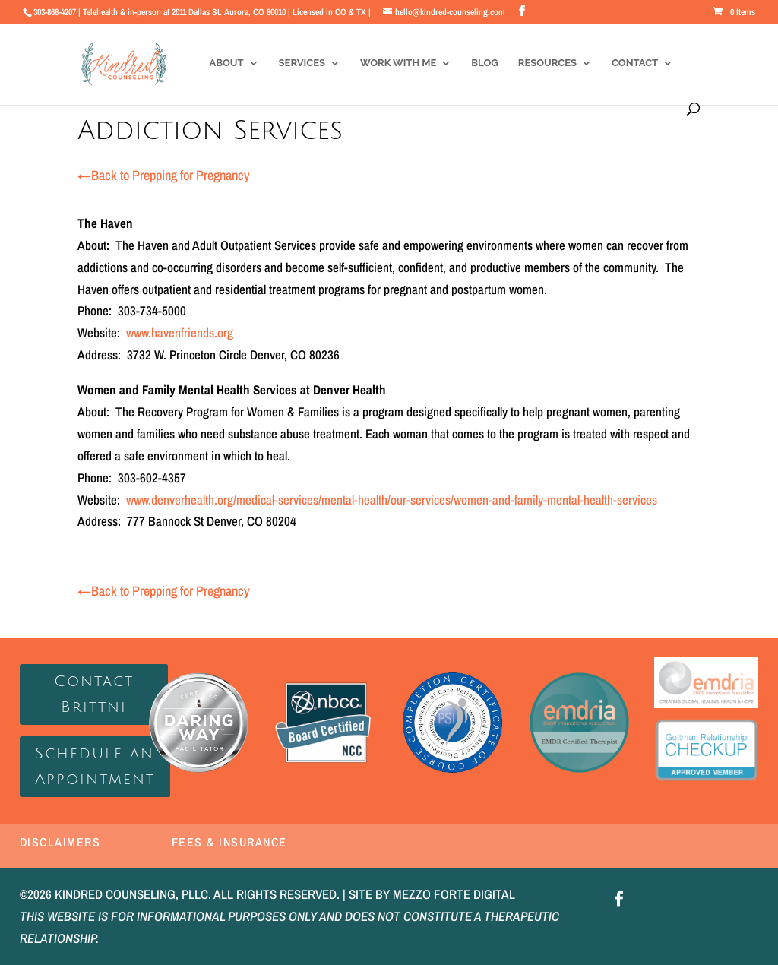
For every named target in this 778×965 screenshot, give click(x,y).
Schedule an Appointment (95, 766)
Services (302, 63)
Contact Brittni (94, 694)
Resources (547, 63)
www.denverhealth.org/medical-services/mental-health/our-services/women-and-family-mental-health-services (391, 499)
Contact (635, 63)
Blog (484, 63)
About (226, 63)
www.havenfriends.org (179, 332)
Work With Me (398, 63)
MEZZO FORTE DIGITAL (454, 894)
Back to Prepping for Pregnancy (163, 175)
